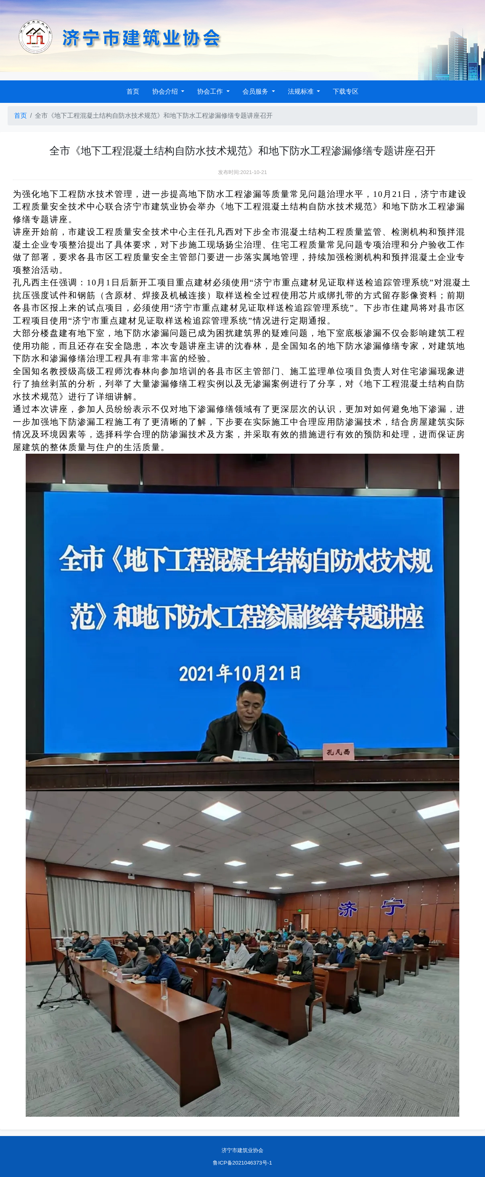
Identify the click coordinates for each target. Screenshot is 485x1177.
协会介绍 (165, 91)
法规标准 (301, 91)
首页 (132, 91)
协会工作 (210, 91)
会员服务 (256, 91)
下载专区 (346, 91)
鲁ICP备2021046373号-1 (242, 1163)
